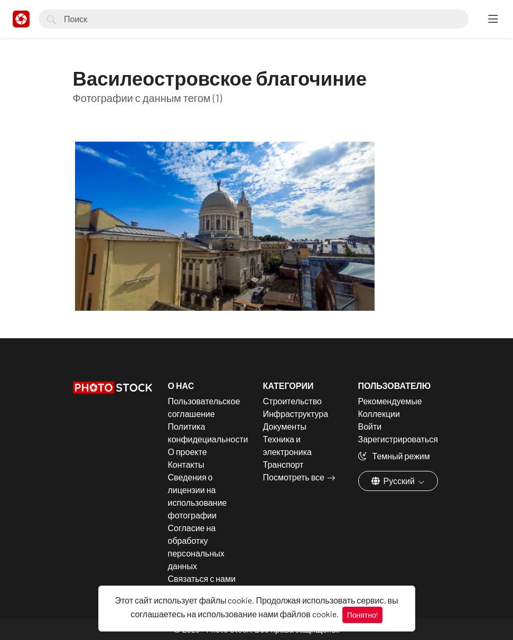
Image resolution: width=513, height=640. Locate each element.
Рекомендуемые (390, 401)
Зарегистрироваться (398, 439)
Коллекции (379, 414)
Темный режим (394, 456)
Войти (370, 426)
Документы (284, 426)
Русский (393, 481)
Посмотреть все (293, 477)
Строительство (292, 401)
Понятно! (362, 614)
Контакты (186, 464)
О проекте (187, 452)
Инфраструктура (296, 414)
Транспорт (283, 464)
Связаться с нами (202, 578)
